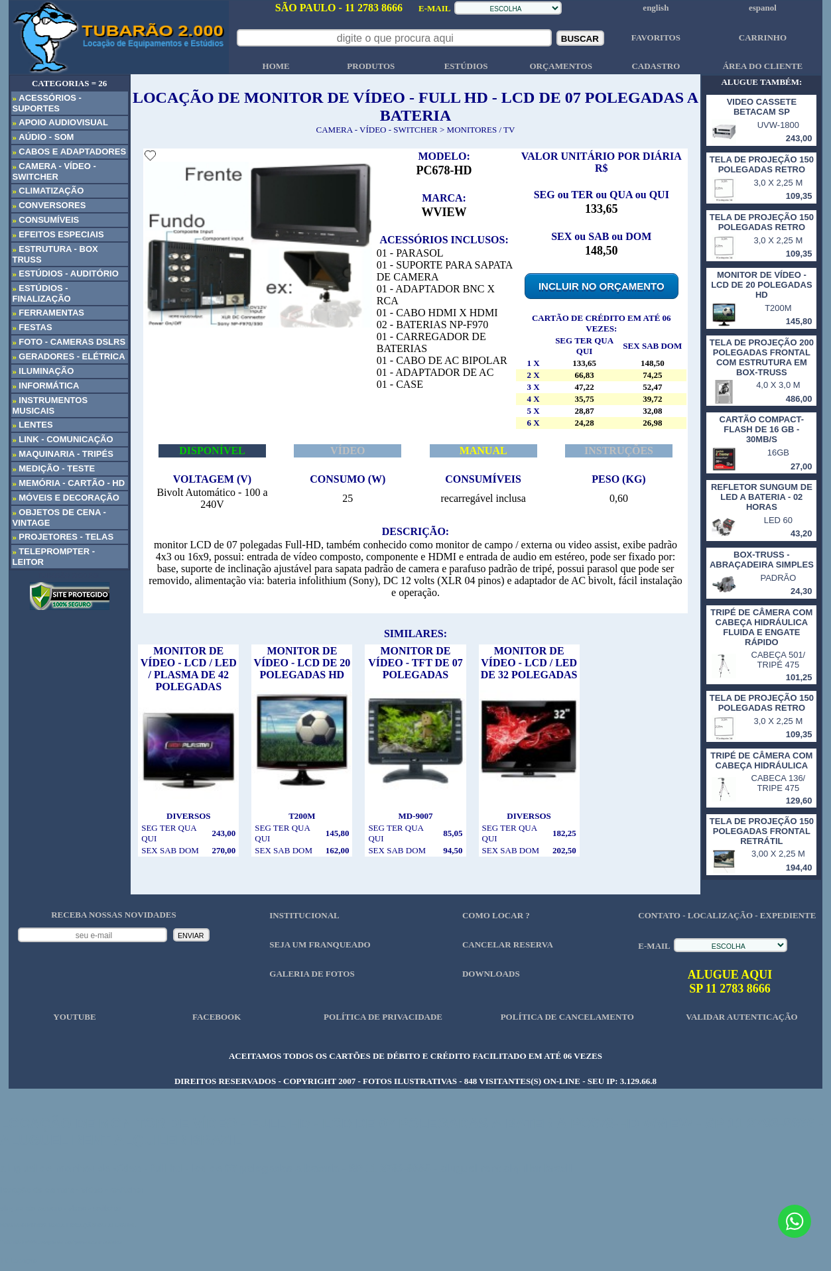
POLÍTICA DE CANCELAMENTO (567, 1017)
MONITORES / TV (481, 130)
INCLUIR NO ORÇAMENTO (602, 286)
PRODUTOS (371, 66)
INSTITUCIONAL (304, 915)
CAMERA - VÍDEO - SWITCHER (377, 130)
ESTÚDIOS (466, 66)
